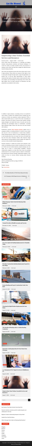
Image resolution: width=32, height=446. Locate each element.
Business (3, 428)
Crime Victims (6, 167)
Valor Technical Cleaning (17, 129)
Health (3, 433)
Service (7, 165)
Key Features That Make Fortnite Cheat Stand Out (12, 407)
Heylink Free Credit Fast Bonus (8, 417)
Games (3, 431)
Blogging (3, 426)
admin (7, 60)
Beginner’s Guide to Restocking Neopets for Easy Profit (13, 414)
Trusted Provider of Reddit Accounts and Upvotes (14, 223)
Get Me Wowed (13, 442)
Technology (4, 436)
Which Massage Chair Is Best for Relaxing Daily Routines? (13, 420)
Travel (3, 438)
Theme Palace (18, 444)
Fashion (3, 430)
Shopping (4, 435)
